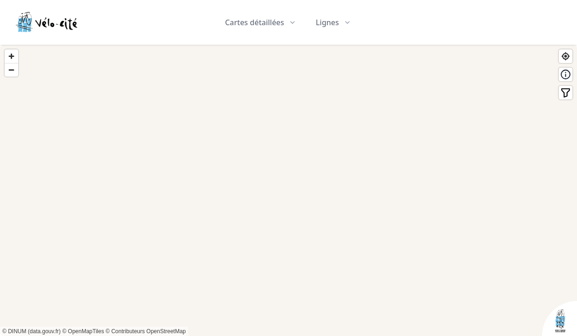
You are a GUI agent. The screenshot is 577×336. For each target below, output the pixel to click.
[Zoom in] (11, 56)
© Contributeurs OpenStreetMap (146, 331)
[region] (288, 190)
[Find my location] (565, 56)
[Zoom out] (11, 70)
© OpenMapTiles (83, 331)
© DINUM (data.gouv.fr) (31, 331)
